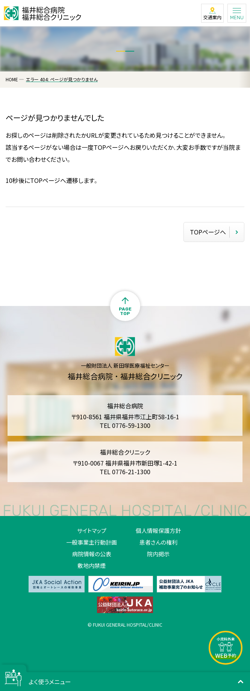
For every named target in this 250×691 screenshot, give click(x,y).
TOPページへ (208, 231)
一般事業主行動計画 (91, 542)
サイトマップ (91, 530)
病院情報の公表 (91, 554)
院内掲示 (158, 554)
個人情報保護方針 (158, 530)
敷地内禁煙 (91, 565)
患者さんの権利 (158, 542)
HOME (12, 79)
